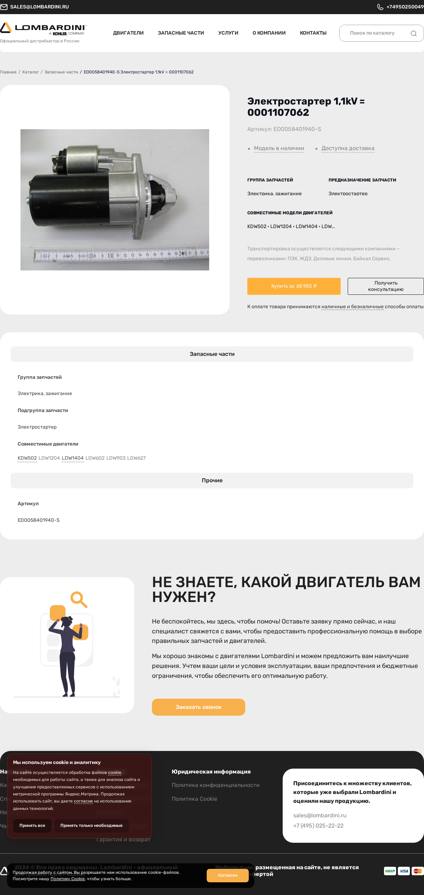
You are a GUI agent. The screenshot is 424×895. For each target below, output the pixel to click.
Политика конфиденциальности (216, 785)
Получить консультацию (386, 286)
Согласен (227, 875)
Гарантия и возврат (123, 839)
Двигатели (128, 33)
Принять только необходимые (91, 825)
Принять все (32, 825)
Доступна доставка (348, 148)
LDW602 (95, 458)
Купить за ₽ (294, 286)
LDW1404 (73, 458)
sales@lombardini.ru (34, 7)
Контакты (313, 33)
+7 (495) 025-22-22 (318, 825)
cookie (114, 772)
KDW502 (27, 458)
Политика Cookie (194, 798)
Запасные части (181, 33)
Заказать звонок (199, 707)
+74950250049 (400, 7)
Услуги (228, 33)
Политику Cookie (68, 878)
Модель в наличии (279, 148)
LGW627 (136, 458)
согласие (83, 801)
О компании (269, 33)
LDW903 (115, 458)
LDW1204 (49, 458)
